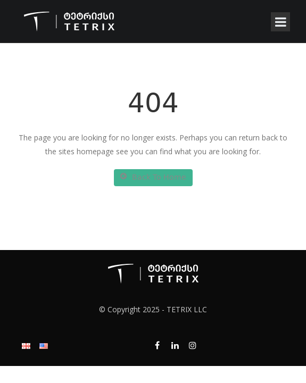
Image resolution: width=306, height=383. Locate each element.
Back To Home (153, 178)
